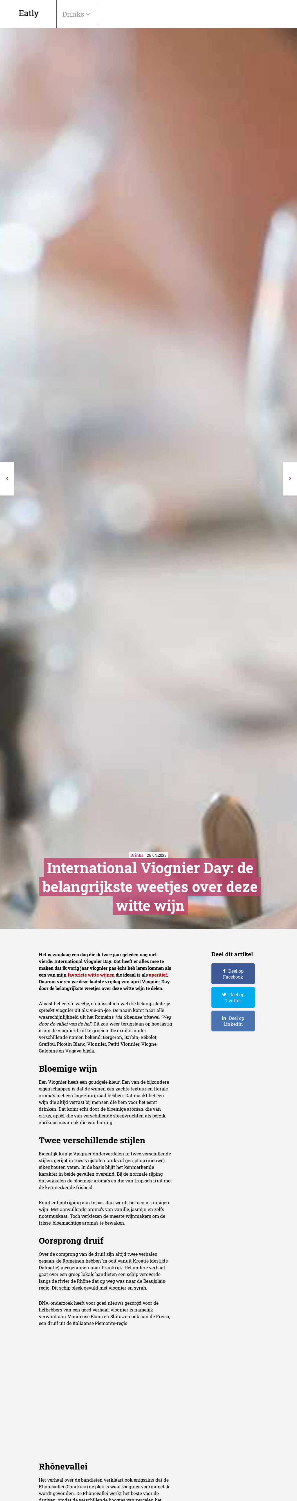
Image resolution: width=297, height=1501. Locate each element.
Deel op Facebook (233, 974)
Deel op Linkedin (234, 1021)
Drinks (74, 14)
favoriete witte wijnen (91, 975)
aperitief (158, 975)
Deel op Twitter (234, 997)
